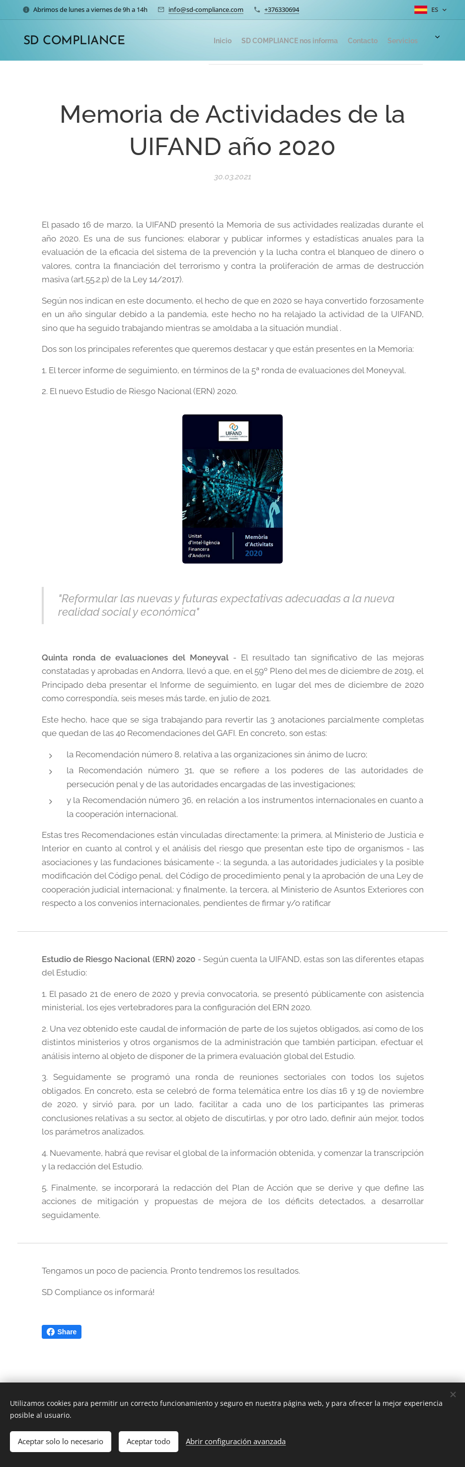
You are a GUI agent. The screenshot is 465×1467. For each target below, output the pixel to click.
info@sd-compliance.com (205, 9)
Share (62, 1332)
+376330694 (281, 9)
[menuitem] (349, 40)
